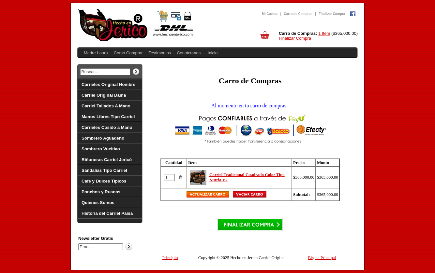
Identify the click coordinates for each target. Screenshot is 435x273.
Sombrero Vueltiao (101, 148)
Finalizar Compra (332, 14)
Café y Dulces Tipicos (104, 181)
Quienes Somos (98, 202)
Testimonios (159, 52)
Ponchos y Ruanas (101, 191)
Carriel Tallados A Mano (106, 105)
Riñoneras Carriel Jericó (107, 159)
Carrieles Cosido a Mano (107, 127)
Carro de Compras (298, 14)
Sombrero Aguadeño (103, 138)
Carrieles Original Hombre (108, 84)
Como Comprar (128, 52)
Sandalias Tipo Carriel (104, 170)
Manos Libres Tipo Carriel (108, 116)
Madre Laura (96, 52)
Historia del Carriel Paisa (107, 213)
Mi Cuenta (270, 14)
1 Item (324, 33)
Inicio (213, 52)
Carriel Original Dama (104, 95)
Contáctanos (189, 52)
